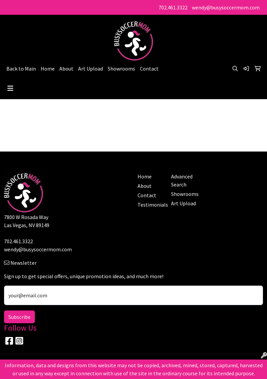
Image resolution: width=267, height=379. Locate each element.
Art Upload (90, 68)
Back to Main (21, 68)
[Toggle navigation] (10, 88)
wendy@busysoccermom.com (226, 7)
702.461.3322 (173, 7)
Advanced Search (182, 180)
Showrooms (121, 68)
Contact (149, 68)
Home (48, 68)
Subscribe (19, 316)
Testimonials (150, 204)
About (66, 68)
